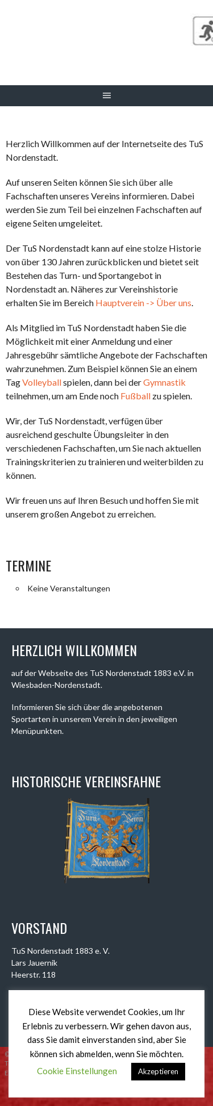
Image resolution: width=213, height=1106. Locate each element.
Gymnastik (164, 382)
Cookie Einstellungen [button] (77, 1071)
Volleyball (41, 382)
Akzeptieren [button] (158, 1071)
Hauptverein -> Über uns (143, 302)
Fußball (135, 395)
